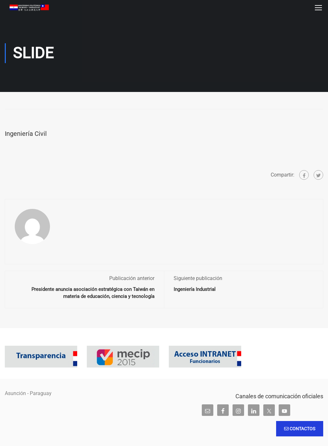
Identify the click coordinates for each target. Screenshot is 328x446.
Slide (14, 101)
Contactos (299, 428)
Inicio (7, 101)
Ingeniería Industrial (195, 290)
